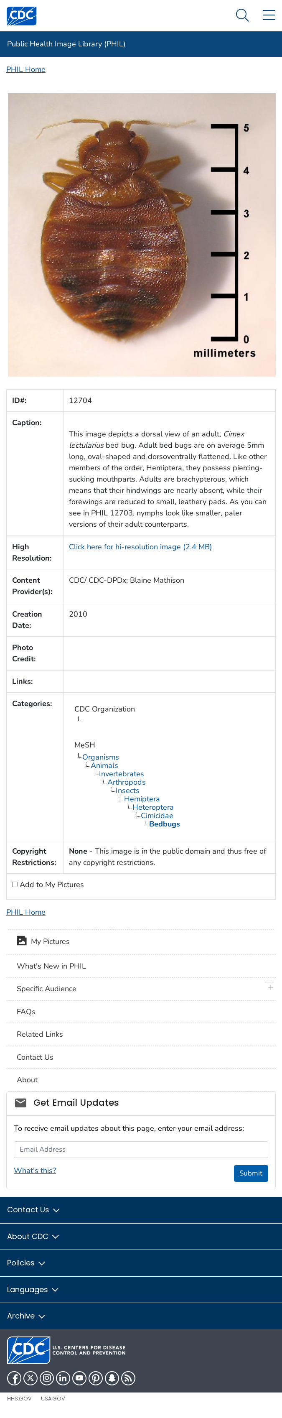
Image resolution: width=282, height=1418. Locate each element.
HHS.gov (19, 1399)
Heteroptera (153, 807)
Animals (104, 765)
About (27, 1080)
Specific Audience (46, 989)
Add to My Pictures (51, 885)
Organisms (100, 757)
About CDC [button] (33, 1236)
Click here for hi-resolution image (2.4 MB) (140, 547)
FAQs (26, 1012)
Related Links (40, 1034)
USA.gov (53, 1399)
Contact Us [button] (34, 1209)
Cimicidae (157, 816)
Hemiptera (142, 799)
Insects (128, 791)
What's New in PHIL (51, 966)
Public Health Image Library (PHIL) (66, 44)
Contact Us (35, 1057)
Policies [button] (26, 1262)
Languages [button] (33, 1289)
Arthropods (126, 782)
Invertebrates (121, 774)
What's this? (35, 1171)
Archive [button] (26, 1316)
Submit (250, 1173)
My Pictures (43, 942)
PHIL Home (26, 69)
